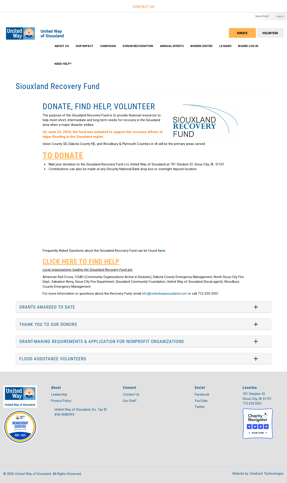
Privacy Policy (61, 401)
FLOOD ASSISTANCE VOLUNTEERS (52, 358)
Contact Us (131, 394)
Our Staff (130, 401)
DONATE (242, 33)
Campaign (108, 46)
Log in (280, 16)
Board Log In (248, 46)
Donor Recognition (138, 46)
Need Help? (262, 16)
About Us (61, 46)
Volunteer (270, 33)
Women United (201, 46)
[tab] (143, 307)
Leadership (59, 394)
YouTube (201, 401)
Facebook (202, 394)
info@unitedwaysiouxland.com (164, 294)
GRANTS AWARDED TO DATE (47, 307)
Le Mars (225, 46)
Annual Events (172, 46)
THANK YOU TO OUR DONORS (48, 324)
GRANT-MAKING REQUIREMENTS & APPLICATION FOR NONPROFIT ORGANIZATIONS (101, 341)
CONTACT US (143, 7)
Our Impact (84, 46)
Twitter (200, 407)
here (161, 251)
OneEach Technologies (267, 474)
